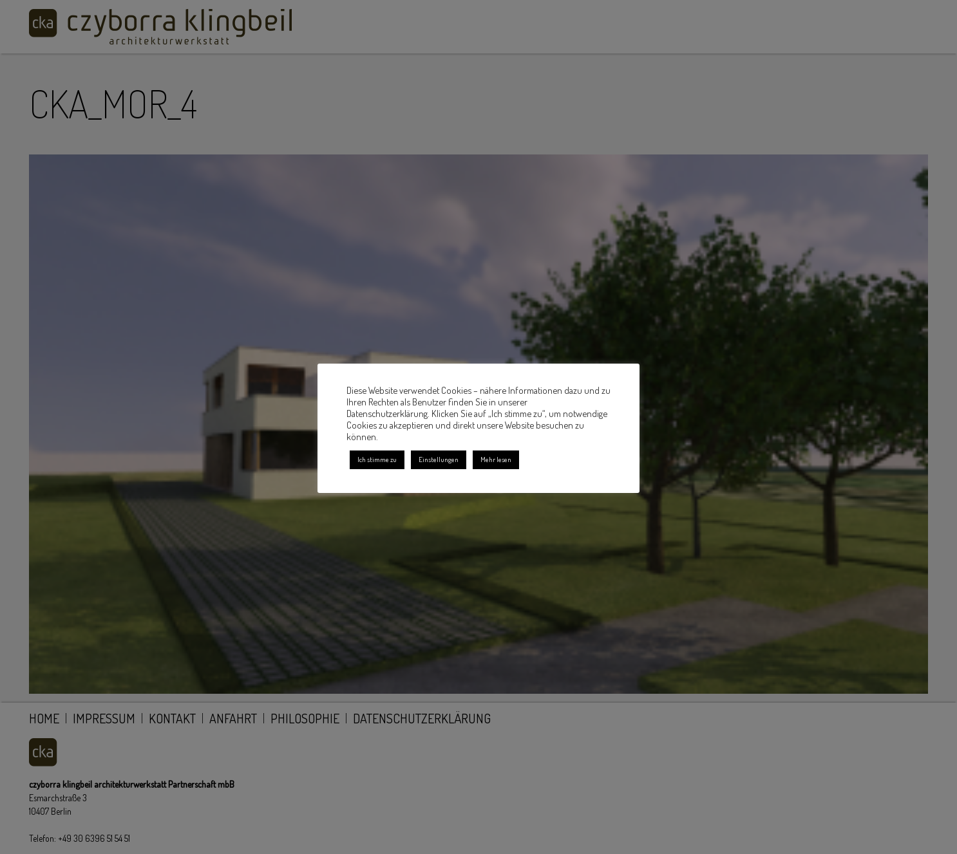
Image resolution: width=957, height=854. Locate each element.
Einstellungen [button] (439, 459)
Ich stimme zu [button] (377, 459)
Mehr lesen (495, 459)
